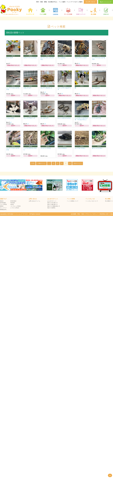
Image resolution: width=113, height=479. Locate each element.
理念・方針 (80, 214)
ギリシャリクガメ (97, 148)
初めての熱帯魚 (51, 207)
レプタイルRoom (14, 207)
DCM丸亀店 (3, 202)
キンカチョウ (44, 118)
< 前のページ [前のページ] (41, 163)
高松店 (1, 201)
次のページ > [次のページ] (77, 163)
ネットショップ (105, 2)
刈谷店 (12, 204)
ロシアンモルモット (46, 88)
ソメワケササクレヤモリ (30, 149)
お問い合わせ (90, 2)
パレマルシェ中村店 (15, 206)
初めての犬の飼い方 (52, 202)
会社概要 (73, 214)
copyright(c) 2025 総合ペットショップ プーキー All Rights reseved (20, 214)
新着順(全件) (3, 209)
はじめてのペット (51, 201)
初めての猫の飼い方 (52, 204)
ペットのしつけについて (92, 201)
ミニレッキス (10, 118)
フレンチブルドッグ (29, 118)
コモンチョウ (27, 88)
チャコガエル (62, 58)
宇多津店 (12, 202)
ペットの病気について (72, 201)
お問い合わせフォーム (34, 201)
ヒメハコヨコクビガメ (64, 118)
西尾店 (1, 206)
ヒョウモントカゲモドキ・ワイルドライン (81, 118)
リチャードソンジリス (30, 58)
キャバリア (9, 58)
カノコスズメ (96, 88)
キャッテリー (3, 207)
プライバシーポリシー (91, 214)
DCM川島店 (13, 201)
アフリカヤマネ (96, 118)
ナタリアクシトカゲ (81, 58)
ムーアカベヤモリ (80, 148)
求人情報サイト (109, 201)
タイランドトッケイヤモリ (47, 58)
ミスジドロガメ (62, 148)
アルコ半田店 (3, 204)
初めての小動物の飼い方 (53, 206)
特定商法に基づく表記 (106, 214)
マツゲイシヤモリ (45, 148)
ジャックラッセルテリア (64, 88)
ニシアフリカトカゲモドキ (98, 58)
